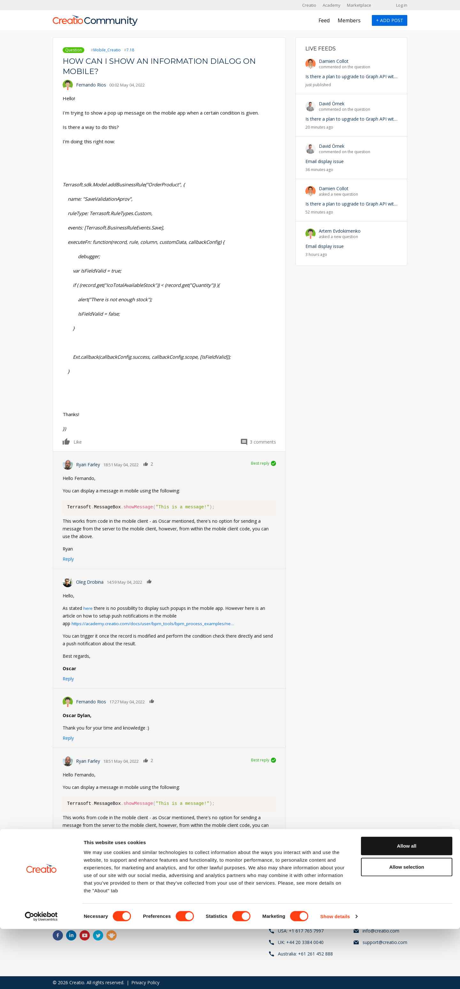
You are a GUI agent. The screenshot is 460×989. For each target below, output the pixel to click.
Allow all (407, 906)
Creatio (309, 5)
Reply (68, 559)
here (88, 608)
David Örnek (331, 104)
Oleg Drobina (89, 582)
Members (349, 20)
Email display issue (324, 161)
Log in (401, 5)
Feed (324, 20)
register (92, 874)
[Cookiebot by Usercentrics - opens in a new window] (41, 976)
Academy (332, 5)
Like (66, 441)
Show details (335, 976)
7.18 (130, 50)
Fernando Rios (91, 85)
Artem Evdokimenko (340, 231)
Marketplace (359, 5)
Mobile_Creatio (107, 50)
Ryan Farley (88, 464)
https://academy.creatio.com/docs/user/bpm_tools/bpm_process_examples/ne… (154, 623)
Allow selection (406, 927)
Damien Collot (334, 61)
